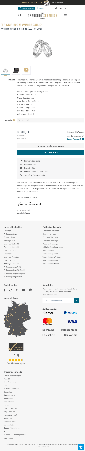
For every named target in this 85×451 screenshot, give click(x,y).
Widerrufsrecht (10, 421)
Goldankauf (8, 392)
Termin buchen (27, 8)
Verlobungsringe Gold (12, 267)
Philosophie (8, 398)
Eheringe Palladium (11, 257)
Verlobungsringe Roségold (14, 273)
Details (11, 79)
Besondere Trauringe (50, 234)
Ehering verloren (10, 408)
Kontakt (7, 379)
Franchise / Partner (11, 388)
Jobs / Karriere (10, 382)
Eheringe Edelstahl (11, 263)
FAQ (5, 385)
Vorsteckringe (9, 237)
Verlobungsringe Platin (13, 276)
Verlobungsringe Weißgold (14, 270)
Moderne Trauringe (50, 244)
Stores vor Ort (9, 395)
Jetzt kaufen (49, 152)
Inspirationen (9, 402)
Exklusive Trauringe (50, 237)
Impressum (8, 438)
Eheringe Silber (10, 254)
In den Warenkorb (75, 139)
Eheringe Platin (10, 250)
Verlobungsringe (10, 234)
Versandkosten (44, 444)
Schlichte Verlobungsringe (52, 247)
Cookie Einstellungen (12, 375)
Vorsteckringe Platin (50, 263)
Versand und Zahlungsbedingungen (18, 434)
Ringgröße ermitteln (12, 415)
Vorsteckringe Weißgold (51, 257)
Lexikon (7, 405)
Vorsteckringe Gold (50, 254)
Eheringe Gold (9, 240)
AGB (5, 431)
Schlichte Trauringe (50, 240)
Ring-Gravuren (9, 411)
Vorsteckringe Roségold (52, 260)
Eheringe (7, 230)
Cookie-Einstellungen (12, 428)
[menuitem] (22, 230)
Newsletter (8, 418)
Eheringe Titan (9, 260)
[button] (81, 447)
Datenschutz (9, 425)
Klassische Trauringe (50, 230)
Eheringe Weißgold (11, 244)
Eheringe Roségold (11, 247)
